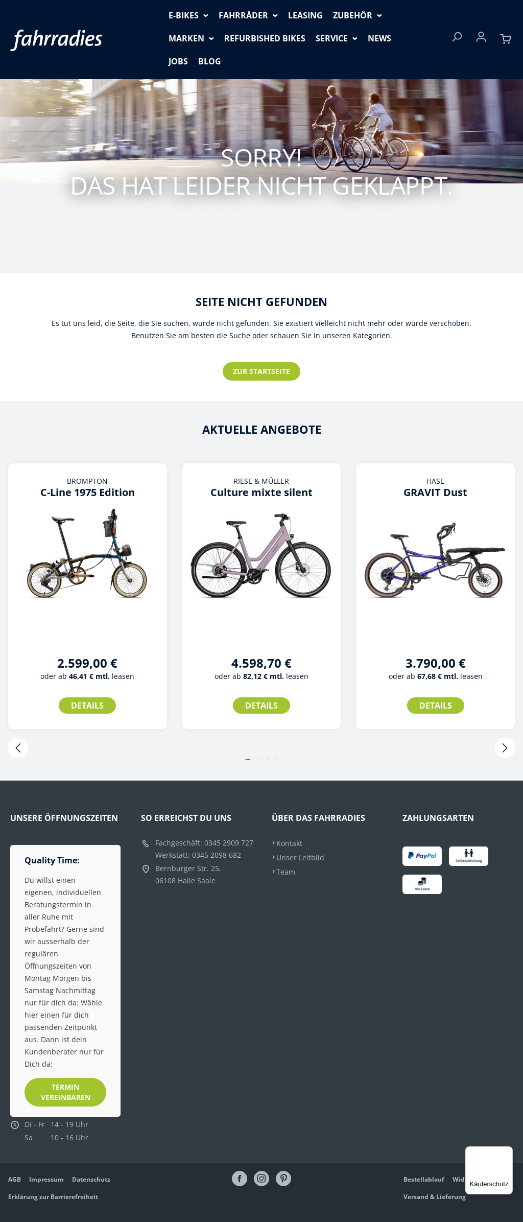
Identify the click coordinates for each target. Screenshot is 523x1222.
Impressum (46, 1179)
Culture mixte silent (261, 492)
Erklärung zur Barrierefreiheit (53, 1196)
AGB (14, 1179)
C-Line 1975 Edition (87, 492)
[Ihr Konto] (481, 40)
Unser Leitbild (300, 857)
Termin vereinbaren (65, 1092)
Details (87, 705)
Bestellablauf (423, 1179)
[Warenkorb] (505, 40)
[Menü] (507, 1152)
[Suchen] (456, 40)
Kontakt (289, 843)
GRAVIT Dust (435, 492)
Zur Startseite (261, 371)
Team (285, 872)
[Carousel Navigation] (261, 749)
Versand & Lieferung (434, 1196)
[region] (261, 607)
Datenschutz (91, 1179)
